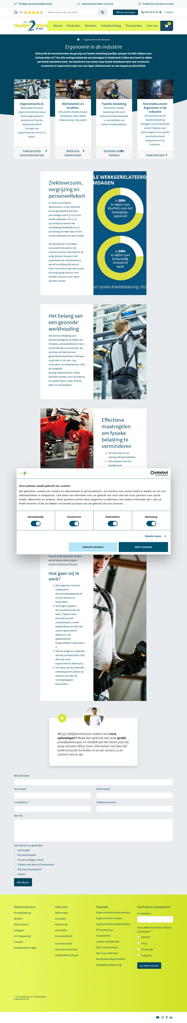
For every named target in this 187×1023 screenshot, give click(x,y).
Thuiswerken (133, 26)
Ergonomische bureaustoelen (113, 912)
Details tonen (153, 536)
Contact (169, 12)
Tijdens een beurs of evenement (34, 864)
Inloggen (19, 930)
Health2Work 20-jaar (67, 955)
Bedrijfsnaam (21, 775)
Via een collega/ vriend (28, 859)
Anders (20, 874)
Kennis (58, 26)
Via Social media (25, 855)
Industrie (146, 955)
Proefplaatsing (22, 912)
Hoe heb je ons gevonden (28, 845)
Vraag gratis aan (156, 155)
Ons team (60, 918)
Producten (73, 26)
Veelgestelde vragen (25, 947)
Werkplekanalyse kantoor (111, 959)
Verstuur (23, 882)
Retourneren (21, 924)
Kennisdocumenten (66, 949)
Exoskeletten (103, 935)
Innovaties (61, 930)
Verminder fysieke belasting (114, 153)
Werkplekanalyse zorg (108, 964)
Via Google (22, 850)
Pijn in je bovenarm (107, 947)
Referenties (61, 912)
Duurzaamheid (63, 936)
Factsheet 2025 (63, 943)
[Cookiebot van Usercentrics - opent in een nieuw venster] (153, 473)
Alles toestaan (143, 546)
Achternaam (103, 789)
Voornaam (20, 789)
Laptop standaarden (108, 941)
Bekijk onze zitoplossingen (75, 153)
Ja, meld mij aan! (149, 965)
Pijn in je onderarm (107, 953)
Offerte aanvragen (125, 12)
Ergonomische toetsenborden (113, 924)
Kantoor (146, 937)
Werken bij (61, 924)
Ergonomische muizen (109, 918)
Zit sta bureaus (104, 929)
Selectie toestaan (93, 546)
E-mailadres (21, 802)
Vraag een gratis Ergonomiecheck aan (33, 153)
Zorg (144, 943)
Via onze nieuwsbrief (27, 869)
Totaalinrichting (111, 26)
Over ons (152, 26)
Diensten (90, 26)
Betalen (18, 918)
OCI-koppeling (22, 936)
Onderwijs (147, 949)
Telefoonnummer (106, 802)
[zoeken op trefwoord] (72, 12)
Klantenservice (24, 907)
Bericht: (18, 815)
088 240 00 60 (151, 12)
